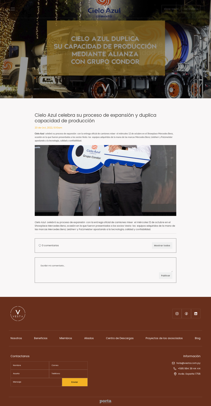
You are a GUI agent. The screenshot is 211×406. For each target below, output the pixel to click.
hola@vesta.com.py (186, 363)
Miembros (65, 338)
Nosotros (16, 338)
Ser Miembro (191, 8)
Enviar (74, 382)
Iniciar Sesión (171, 8)
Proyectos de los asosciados (164, 338)
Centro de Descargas (120, 338)
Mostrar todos (162, 245)
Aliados (89, 338)
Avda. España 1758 (187, 373)
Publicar (165, 275)
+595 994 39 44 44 (186, 368)
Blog (197, 338)
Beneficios (40, 338)
